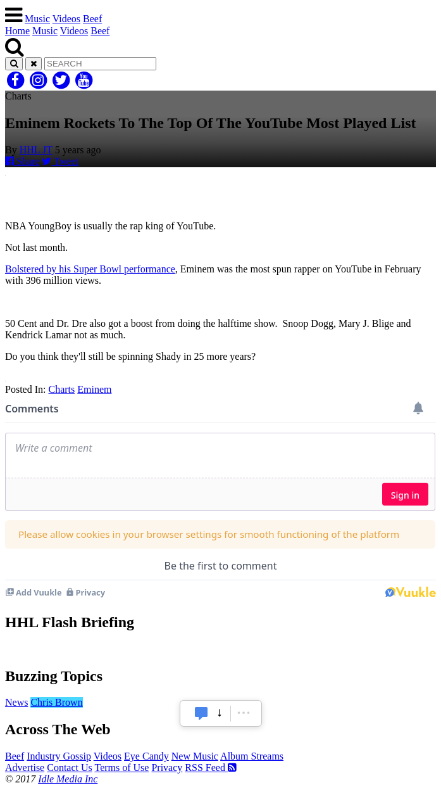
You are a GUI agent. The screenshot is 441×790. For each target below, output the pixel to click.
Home (17, 30)
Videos (66, 18)
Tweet (60, 161)
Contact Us (69, 767)
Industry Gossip (59, 756)
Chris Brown (56, 702)
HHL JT (36, 149)
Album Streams (251, 756)
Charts (61, 389)
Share (22, 161)
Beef (92, 18)
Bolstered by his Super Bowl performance (90, 269)
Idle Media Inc (67, 779)
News (16, 702)
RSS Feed (211, 767)
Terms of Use (121, 767)
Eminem (94, 389)
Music (37, 18)
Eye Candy (146, 756)
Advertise (24, 767)
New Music (194, 756)
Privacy (166, 767)
